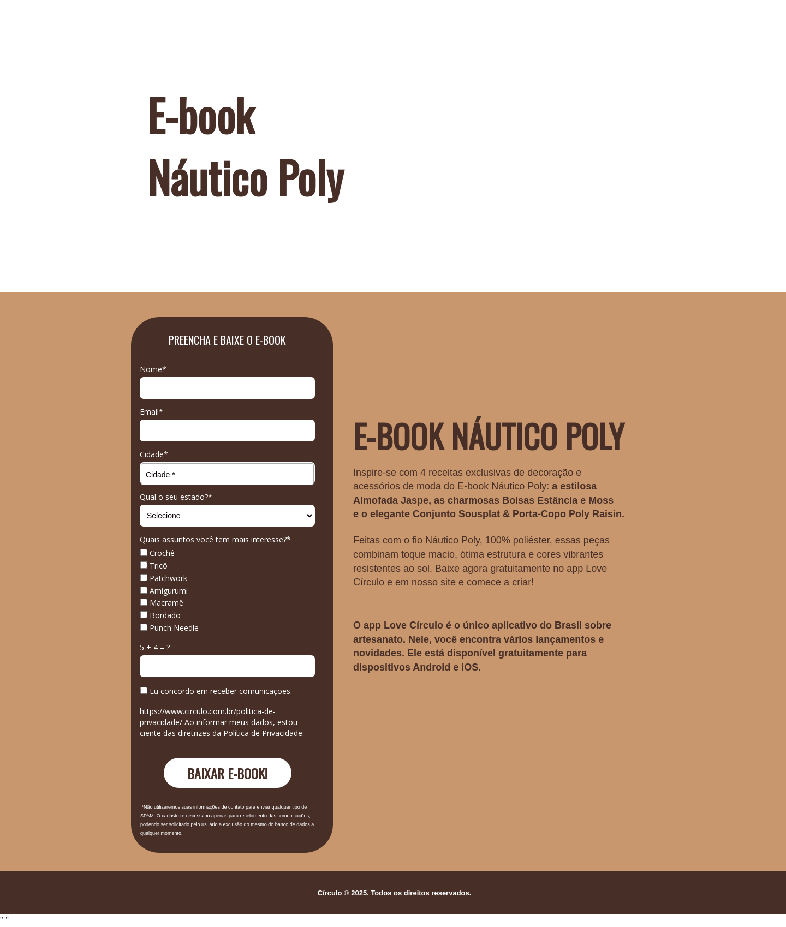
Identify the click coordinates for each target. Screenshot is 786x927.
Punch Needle (169, 628)
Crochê (157, 553)
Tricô (154, 566)
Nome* (153, 369)
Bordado (160, 615)
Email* (151, 412)
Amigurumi (164, 591)
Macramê (161, 603)
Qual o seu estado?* (176, 497)
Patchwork (163, 578)
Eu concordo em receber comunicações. (216, 691)
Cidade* (154, 454)
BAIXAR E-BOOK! (227, 773)
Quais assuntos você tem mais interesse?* (215, 540)
